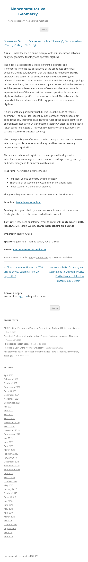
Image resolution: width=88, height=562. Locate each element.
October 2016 (10, 493)
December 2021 (11, 394)
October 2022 (10, 383)
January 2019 (10, 457)
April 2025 (8, 375)
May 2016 (8, 508)
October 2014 (10, 524)
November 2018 (11, 465)
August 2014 (10, 528)
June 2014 (8, 536)
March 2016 (9, 516)
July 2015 (8, 520)
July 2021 (8, 406)
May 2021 (8, 414)
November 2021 (11, 398)
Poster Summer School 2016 (29, 249)
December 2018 (11, 461)
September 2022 (12, 387)
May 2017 (8, 485)
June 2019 (8, 442)
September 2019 (12, 434)
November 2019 (11, 430)
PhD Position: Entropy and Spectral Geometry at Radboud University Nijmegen (42, 328)
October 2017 (10, 481)
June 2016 (8, 504)
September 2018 (12, 469)
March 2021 (9, 418)
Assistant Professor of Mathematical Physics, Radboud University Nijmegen (41, 335)
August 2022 (10, 390)
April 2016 (8, 512)
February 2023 (11, 379)
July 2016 (8, 500)
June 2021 (8, 410)
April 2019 (8, 445)
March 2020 (9, 426)
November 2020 (11, 422)
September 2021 (12, 402)
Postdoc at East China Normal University (24, 347)
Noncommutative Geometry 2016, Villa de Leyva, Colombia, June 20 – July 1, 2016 (23, 272)
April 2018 (8, 473)
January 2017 (10, 489)
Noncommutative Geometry (28, 11)
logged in (23, 296)
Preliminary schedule (28, 202)
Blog (31, 257)
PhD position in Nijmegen (16, 343)
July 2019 (8, 438)
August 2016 (10, 497)
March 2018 (9, 477)
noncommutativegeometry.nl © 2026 (21, 556)
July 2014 (8, 532)
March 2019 (9, 449)
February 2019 (11, 453)
